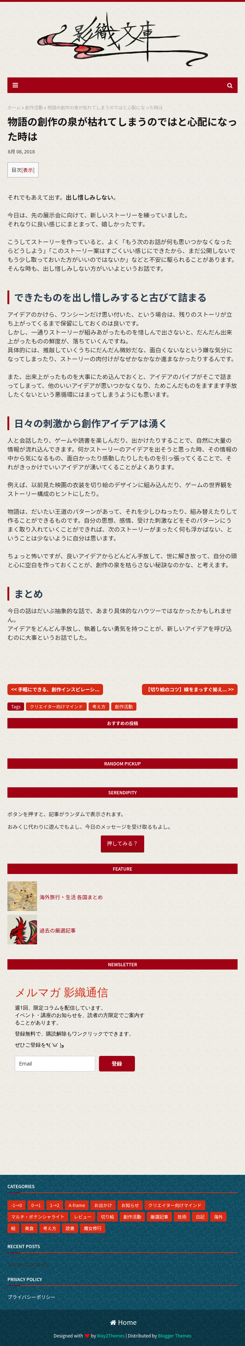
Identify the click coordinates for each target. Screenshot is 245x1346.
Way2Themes (111, 1335)
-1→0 (16, 1205)
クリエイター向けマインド (56, 706)
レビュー (83, 1216)
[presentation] (65, 1092)
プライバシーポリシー (31, 1296)
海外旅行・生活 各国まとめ (71, 897)
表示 (28, 169)
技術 (182, 1216)
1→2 (54, 1205)
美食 (29, 1228)
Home (123, 1322)
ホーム (14, 107)
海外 (218, 1216)
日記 (200, 1216)
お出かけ (103, 1205)
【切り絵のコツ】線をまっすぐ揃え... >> (190, 689)
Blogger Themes (174, 1335)
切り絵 (107, 1216)
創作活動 (34, 107)
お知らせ (130, 1205)
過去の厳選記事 (57, 930)
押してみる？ (122, 843)
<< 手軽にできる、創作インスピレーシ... (55, 689)
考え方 (99, 706)
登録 (117, 1063)
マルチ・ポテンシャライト (37, 1216)
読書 (70, 1228)
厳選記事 (159, 1216)
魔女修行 (93, 1228)
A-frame (77, 1205)
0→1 (35, 1205)
